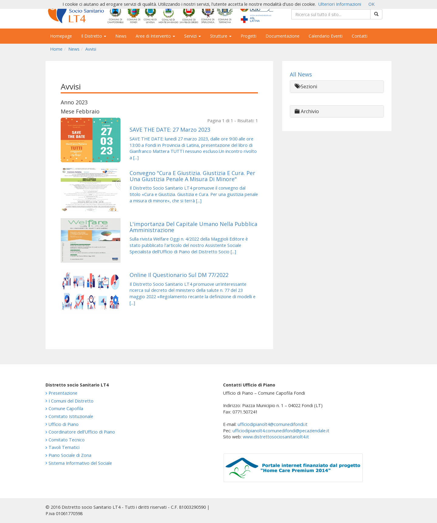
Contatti (360, 36)
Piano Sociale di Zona (70, 455)
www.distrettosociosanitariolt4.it (276, 437)
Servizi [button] (192, 36)
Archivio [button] (307, 111)
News (121, 36)
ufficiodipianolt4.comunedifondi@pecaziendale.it (280, 431)
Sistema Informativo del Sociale (80, 463)
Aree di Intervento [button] (155, 36)
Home (56, 49)
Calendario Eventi (326, 36)
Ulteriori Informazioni (339, 4)
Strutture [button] (221, 36)
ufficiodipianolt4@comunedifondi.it (272, 424)
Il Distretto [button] (93, 36)
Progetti (248, 36)
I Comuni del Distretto (71, 401)
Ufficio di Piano (64, 424)
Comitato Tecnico (67, 440)
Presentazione (63, 393)
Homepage (61, 36)
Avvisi (90, 49)
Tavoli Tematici (64, 447)
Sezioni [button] (306, 86)
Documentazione (283, 36)
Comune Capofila (66, 408)
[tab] (337, 87)
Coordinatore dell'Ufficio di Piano (82, 432)
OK (371, 4)
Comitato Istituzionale (71, 416)
